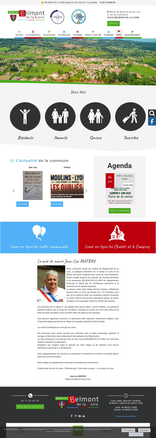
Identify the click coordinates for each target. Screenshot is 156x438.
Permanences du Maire (126, 416)
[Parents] (60, 116)
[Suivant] (86, 190)
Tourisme (77, 35)
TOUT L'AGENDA (119, 211)
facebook (71, 416)
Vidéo (119, 35)
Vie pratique (64, 35)
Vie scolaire (49, 35)
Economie (109, 35)
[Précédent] (13, 190)
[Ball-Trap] (32, 186)
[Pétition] (67, 186)
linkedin (80, 416)
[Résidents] (25, 116)
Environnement (132, 35)
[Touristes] (131, 116)
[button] (152, 113)
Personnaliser (136, 434)
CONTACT (113, 23)
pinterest (76, 416)
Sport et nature (93, 35)
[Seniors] (95, 116)
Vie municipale (33, 35)
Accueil (19, 35)
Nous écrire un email (30, 407)
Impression (84, 415)
